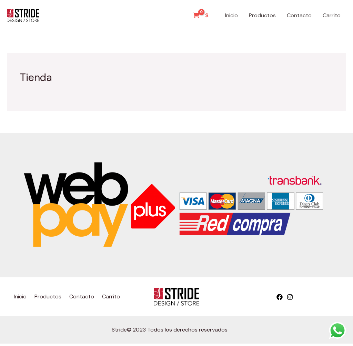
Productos (262, 15)
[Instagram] (290, 297)
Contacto (299, 15)
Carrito (332, 15)
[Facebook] (279, 297)
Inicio (231, 15)
